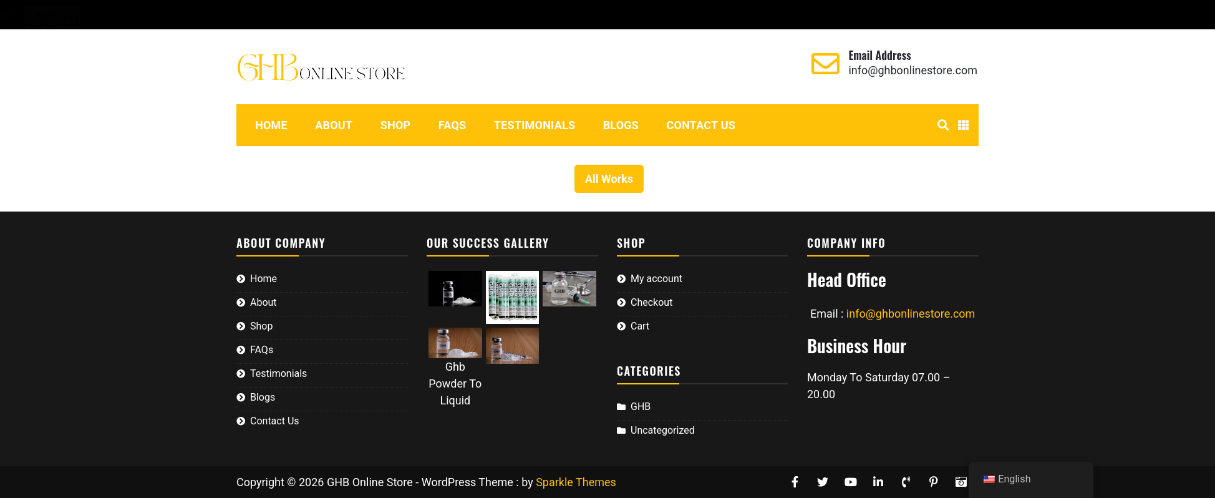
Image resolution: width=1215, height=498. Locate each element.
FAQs (452, 125)
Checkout (320, 14)
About (333, 125)
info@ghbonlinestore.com (912, 70)
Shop (395, 125)
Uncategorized (663, 430)
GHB (641, 407)
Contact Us (701, 125)
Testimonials (534, 125)
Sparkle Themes (576, 482)
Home (271, 125)
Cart (367, 14)
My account (254, 14)
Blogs (621, 125)
